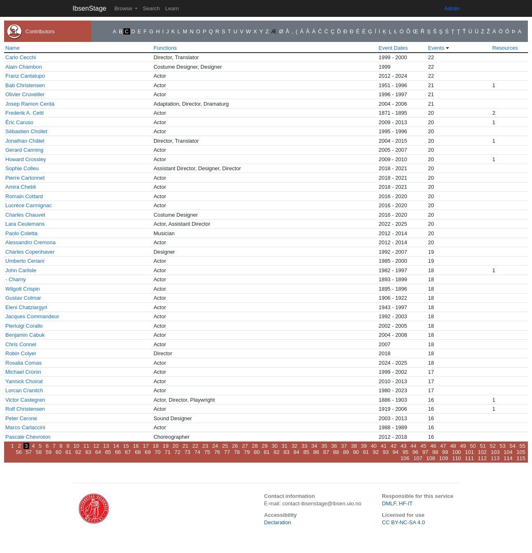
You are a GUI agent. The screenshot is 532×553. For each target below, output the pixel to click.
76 (217, 452)
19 (165, 446)
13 (106, 446)
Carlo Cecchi (20, 57)
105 (520, 452)
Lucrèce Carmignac (28, 205)
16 (136, 446)
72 (177, 452)
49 (463, 446)
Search (151, 8)
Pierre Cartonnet (24, 178)
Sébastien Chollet (26, 131)
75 (207, 452)
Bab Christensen (25, 85)
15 (126, 446)
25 (225, 446)
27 (245, 446)
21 (185, 446)
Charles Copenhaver (29, 252)
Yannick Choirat (24, 381)
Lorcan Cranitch (24, 390)
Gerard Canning (24, 150)
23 (205, 446)
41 (383, 446)
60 (58, 452)
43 (403, 446)
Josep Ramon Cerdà (29, 104)
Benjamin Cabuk (24, 335)
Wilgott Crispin (22, 289)
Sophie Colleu (22, 168)
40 (373, 446)
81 (266, 452)
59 (48, 452)
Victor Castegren (25, 400)
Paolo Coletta (21, 233)
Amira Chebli (20, 187)
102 (482, 452)
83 (286, 452)
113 (495, 458)
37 (344, 446)
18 (155, 446)
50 (473, 446)
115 (520, 458)
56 (19, 452)
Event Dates (393, 48)
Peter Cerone (21, 418)
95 (405, 452)
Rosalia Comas (23, 363)
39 (364, 446)
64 (98, 452)
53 (502, 446)
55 (522, 446)
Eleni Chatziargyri (26, 307)
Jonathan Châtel (24, 141)
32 (294, 446)
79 (247, 452)
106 (404, 458)
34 (314, 446)
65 (108, 452)
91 (366, 452)
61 (68, 452)
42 (393, 446)
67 (128, 452)
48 (453, 446)
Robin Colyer (20, 353)
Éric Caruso (19, 122)
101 (469, 452)
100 (456, 452)
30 (274, 446)
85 (306, 452)
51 (483, 446)
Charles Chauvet (25, 215)
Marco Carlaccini (25, 427)
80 (257, 452)
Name (12, 48)
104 (508, 452)
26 (235, 446)
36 (334, 446)
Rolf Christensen (25, 409)
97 (425, 452)
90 (356, 452)
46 (433, 446)
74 (197, 452)
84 (296, 452)
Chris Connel (20, 344)
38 (354, 446)
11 (86, 446)
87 (326, 452)
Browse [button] (124, 8)
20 (175, 446)
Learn (172, 8)
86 (316, 452)
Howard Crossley (25, 159)
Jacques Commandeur (32, 316)
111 (469, 458)
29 (264, 446)
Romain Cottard (24, 196)
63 (88, 452)
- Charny (15, 279)
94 (395, 452)
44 (413, 446)
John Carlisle (20, 270)
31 (284, 446)
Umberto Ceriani (24, 261)
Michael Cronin (23, 372)
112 (482, 458)
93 (385, 452)
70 (157, 452)
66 (118, 452)
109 (443, 458)
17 (146, 446)
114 (508, 458)
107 (418, 458)
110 (456, 458)
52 (492, 446)
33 (304, 446)
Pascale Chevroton (28, 437)
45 (423, 446)
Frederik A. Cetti (24, 113)
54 (512, 446)
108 (430, 458)
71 (167, 452)
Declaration (277, 522)
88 (336, 452)
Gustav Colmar (23, 298)
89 (346, 452)
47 (443, 446)
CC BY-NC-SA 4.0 (403, 522)
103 (495, 452)
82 (276, 452)
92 (376, 452)
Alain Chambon (23, 67)
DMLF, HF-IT (397, 503)
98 (435, 452)
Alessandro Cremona (30, 242)
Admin (452, 8)
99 (445, 452)
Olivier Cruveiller (24, 94)
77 (227, 452)
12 (96, 446)
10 (76, 446)
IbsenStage (89, 8)
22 (195, 446)
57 (29, 452)
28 (255, 446)
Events (436, 48)
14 (116, 446)
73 (187, 452)
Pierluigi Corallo (24, 326)
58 (39, 452)
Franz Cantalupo (25, 76)
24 (215, 446)
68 (138, 452)
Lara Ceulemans (24, 224)
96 (415, 452)
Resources (505, 48)
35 (324, 446)
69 (148, 452)
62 (78, 452)
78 (237, 452)
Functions (165, 48)
